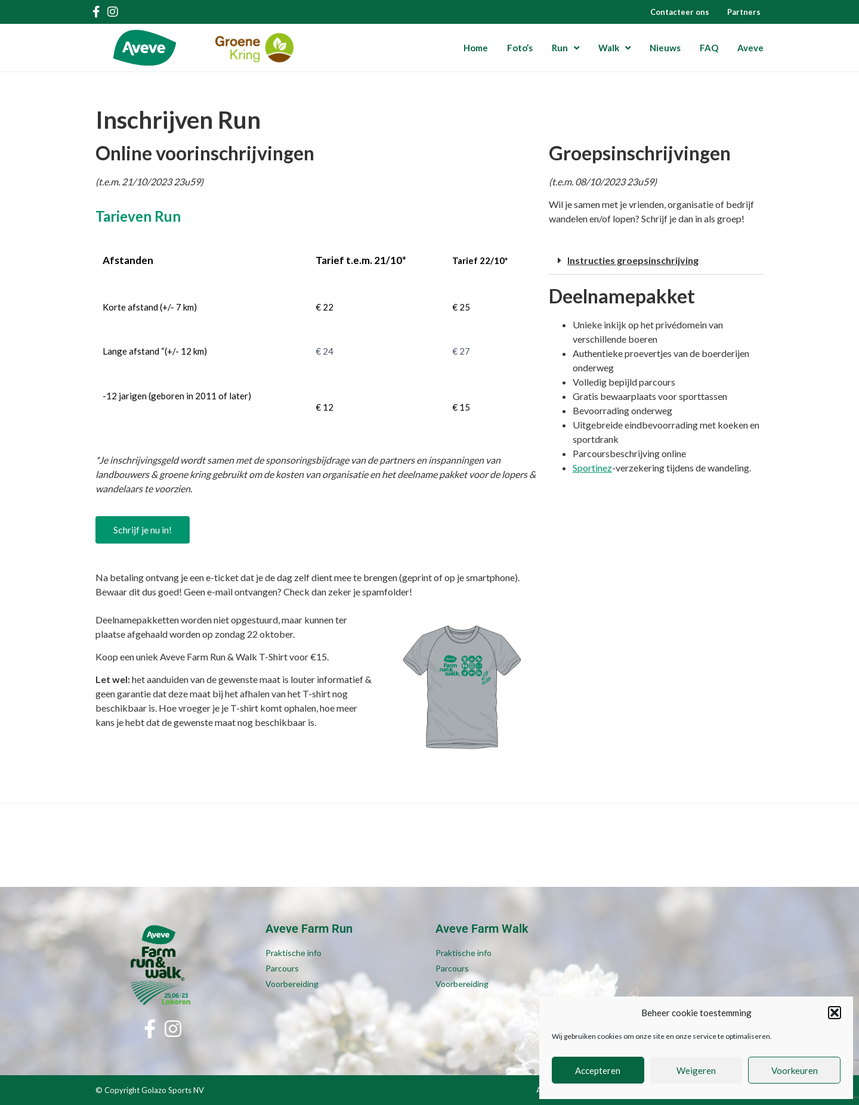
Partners (744, 12)
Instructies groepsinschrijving (633, 260)
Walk (614, 48)
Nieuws (665, 47)
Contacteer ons (679, 12)
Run (565, 48)
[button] (835, 1013)
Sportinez (592, 467)
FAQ (709, 47)
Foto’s (520, 47)
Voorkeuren (794, 1070)
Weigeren (696, 1070)
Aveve (750, 47)
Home (476, 47)
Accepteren (597, 1070)
